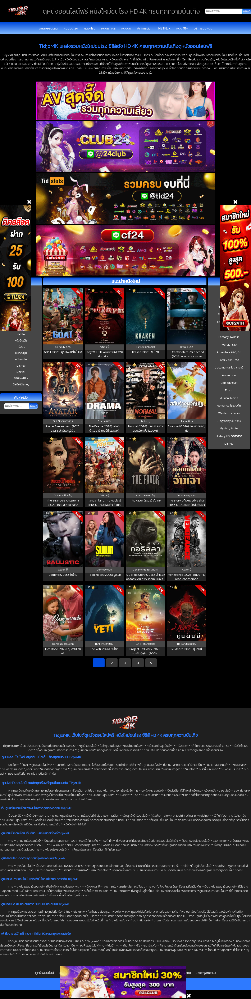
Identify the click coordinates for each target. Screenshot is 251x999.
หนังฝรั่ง (89, 28)
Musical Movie (229, 398)
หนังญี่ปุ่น (21, 353)
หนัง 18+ (182, 28)
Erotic (229, 390)
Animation (144, 28)
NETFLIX (164, 28)
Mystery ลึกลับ (229, 428)
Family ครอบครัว (229, 360)
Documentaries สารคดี (229, 368)
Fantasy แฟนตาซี (229, 337)
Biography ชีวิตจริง (229, 421)
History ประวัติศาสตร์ (229, 436)
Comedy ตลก (229, 383)
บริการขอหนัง (203, 28)
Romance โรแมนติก (229, 406)
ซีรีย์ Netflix (21, 378)
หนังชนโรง (71, 28)
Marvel (21, 372)
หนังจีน (126, 28)
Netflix (21, 334)
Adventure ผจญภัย (229, 352)
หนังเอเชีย (21, 359)
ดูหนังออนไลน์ (48, 28)
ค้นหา (33, 406)
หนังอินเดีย (21, 340)
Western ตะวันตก (229, 413)
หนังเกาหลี (108, 28)
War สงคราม (229, 345)
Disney (21, 365)
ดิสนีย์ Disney (21, 384)
